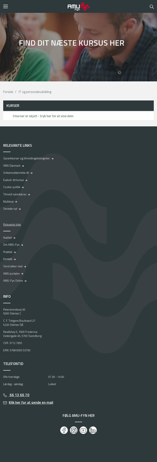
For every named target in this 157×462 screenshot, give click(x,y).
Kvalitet (7, 237)
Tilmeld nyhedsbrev (14, 194)
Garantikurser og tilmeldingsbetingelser (26, 158)
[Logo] (78, 6)
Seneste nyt (10, 208)
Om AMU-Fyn (11, 244)
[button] (34, 6)
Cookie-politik (11, 187)
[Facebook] (64, 430)
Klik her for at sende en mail (31, 402)
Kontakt (7, 259)
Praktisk (7, 252)
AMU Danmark (11, 165)
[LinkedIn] (93, 430)
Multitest (8, 201)
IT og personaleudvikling (35, 91)
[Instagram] (73, 430)
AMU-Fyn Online (13, 280)
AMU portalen (11, 273)
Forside (8, 91)
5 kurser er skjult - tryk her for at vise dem (43, 116)
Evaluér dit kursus (13, 180)
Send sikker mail (13, 266)
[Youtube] (83, 430)
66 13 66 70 (19, 395)
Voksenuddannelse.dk (16, 172)
